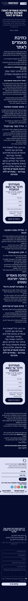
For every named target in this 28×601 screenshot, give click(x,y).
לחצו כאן (22, 448)
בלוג (23, 442)
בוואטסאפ (12, 213)
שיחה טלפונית (17, 215)
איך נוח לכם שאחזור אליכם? (16, 211)
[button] (23, 3)
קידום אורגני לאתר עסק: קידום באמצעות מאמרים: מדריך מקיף (15, 74)
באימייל (19, 213)
